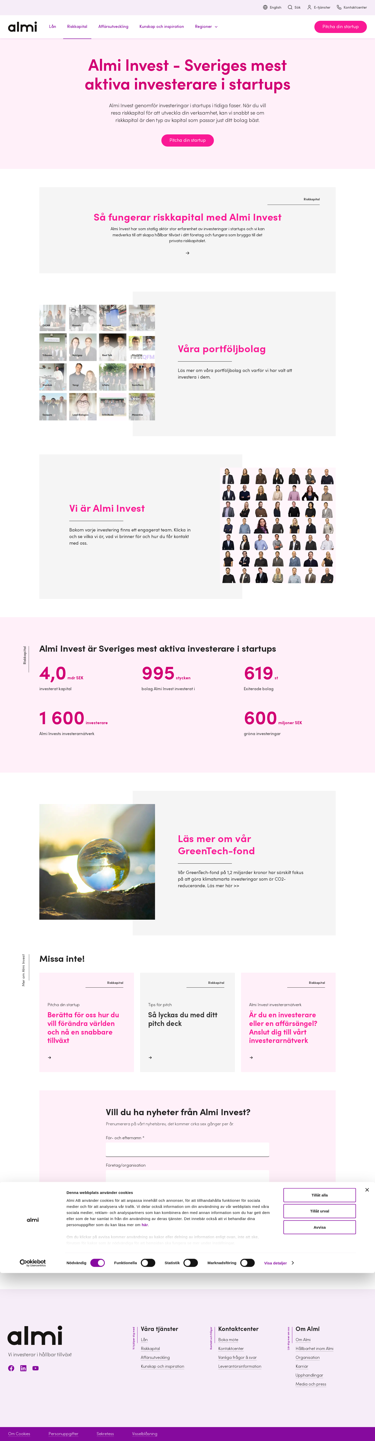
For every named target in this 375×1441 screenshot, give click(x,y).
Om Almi (303, 1340)
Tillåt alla (320, 1363)
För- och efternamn (123, 1138)
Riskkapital (150, 1348)
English (272, 8)
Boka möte (228, 1340)
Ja (116, 1245)
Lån (144, 1340)
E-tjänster (318, 8)
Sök (294, 8)
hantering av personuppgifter (133, 1226)
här (145, 1393)
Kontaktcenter (351, 8)
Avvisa (320, 1395)
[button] (205, 26)
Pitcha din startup (340, 26)
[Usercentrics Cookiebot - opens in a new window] (33, 1431)
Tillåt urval (319, 1379)
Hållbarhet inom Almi (314, 1348)
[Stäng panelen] (367, 1358)
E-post (112, 1193)
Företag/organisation (126, 1165)
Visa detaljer (275, 1431)
